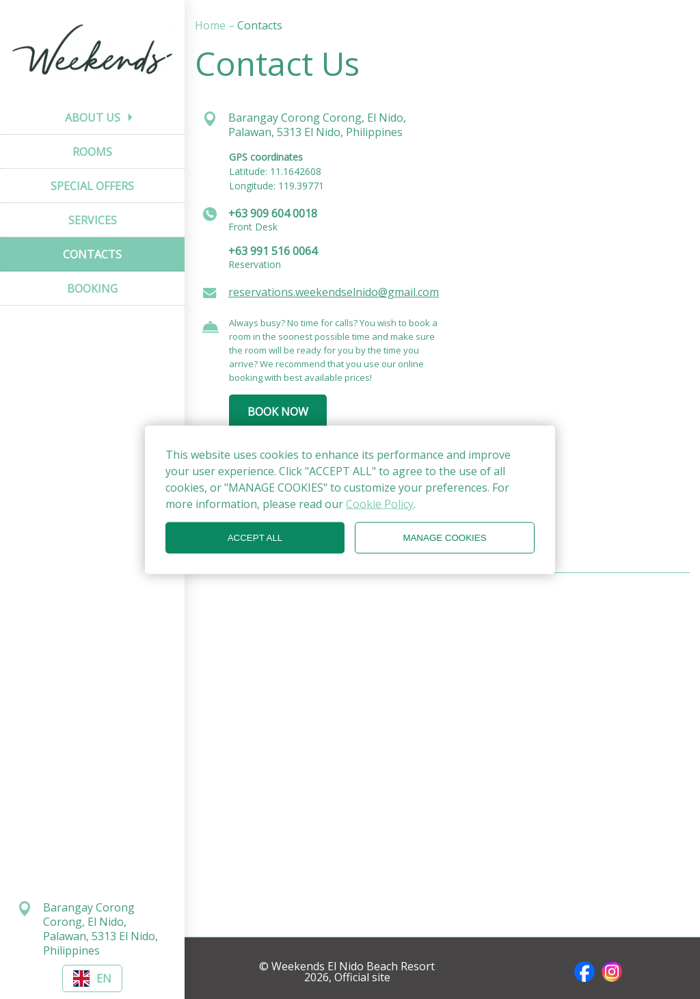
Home (211, 25)
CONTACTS (92, 254)
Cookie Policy (380, 503)
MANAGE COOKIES (444, 538)
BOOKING (92, 288)
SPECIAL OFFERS (92, 186)
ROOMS (92, 151)
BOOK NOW (277, 411)
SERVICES (92, 220)
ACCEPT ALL (255, 538)
